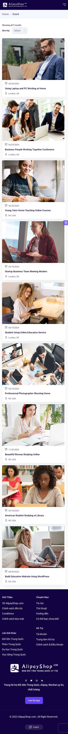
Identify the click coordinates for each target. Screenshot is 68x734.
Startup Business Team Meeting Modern (26, 271)
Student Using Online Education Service (25, 332)
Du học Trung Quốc (12, 649)
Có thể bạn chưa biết (47, 618)
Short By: (6, 30)
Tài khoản (41, 634)
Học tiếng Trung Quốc (14, 654)
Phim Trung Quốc (11, 644)
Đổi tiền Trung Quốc (13, 639)
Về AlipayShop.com (13, 603)
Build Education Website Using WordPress (27, 576)
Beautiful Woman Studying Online (22, 454)
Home (5, 14)
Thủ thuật (41, 608)
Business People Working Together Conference (29, 149)
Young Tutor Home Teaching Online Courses (28, 210)
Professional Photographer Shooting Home (27, 393)
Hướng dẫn (42, 613)
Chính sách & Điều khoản (49, 644)
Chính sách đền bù (12, 608)
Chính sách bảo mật (13, 618)
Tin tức (40, 603)
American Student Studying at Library (24, 515)
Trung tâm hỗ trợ (45, 639)
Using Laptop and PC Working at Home (25, 88)
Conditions (8, 613)
